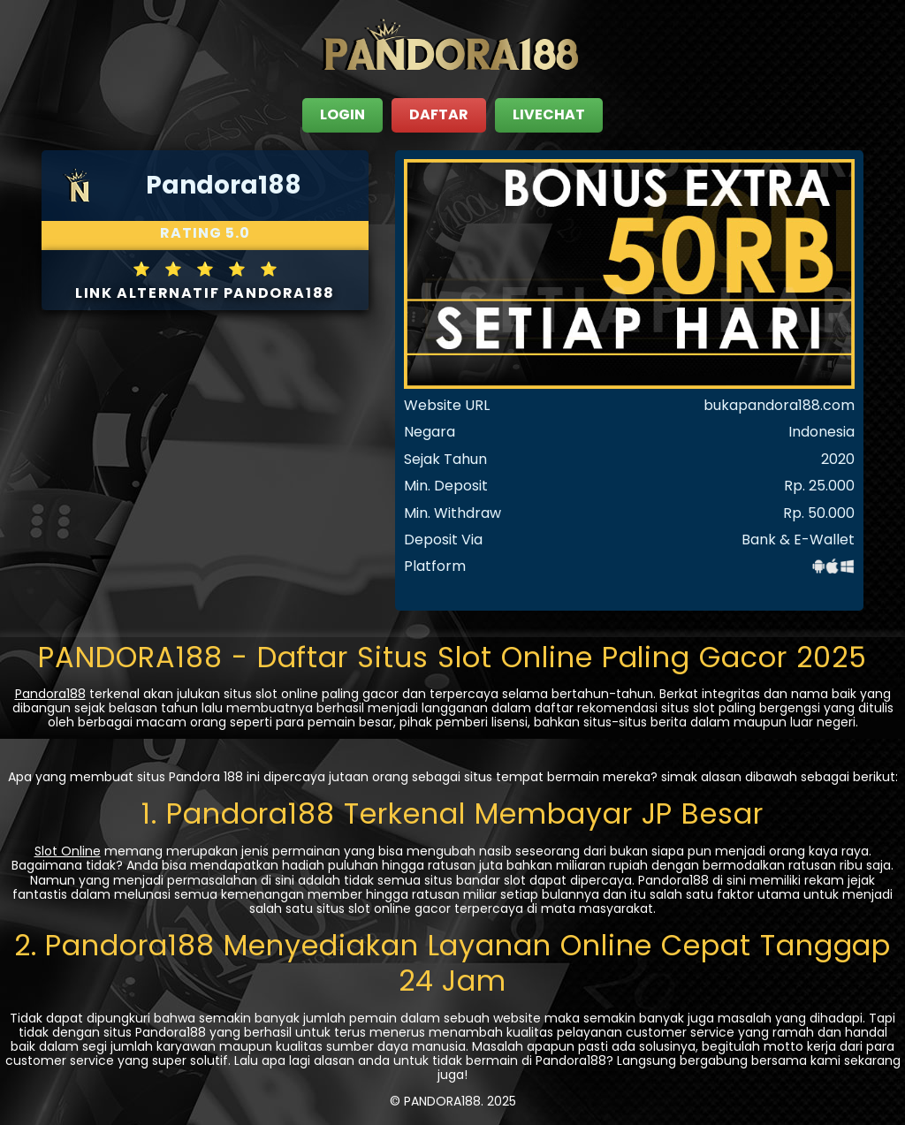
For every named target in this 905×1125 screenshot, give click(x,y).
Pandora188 (50, 694)
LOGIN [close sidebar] (342, 114)
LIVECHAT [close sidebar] (549, 114)
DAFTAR (438, 114)
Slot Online (67, 851)
